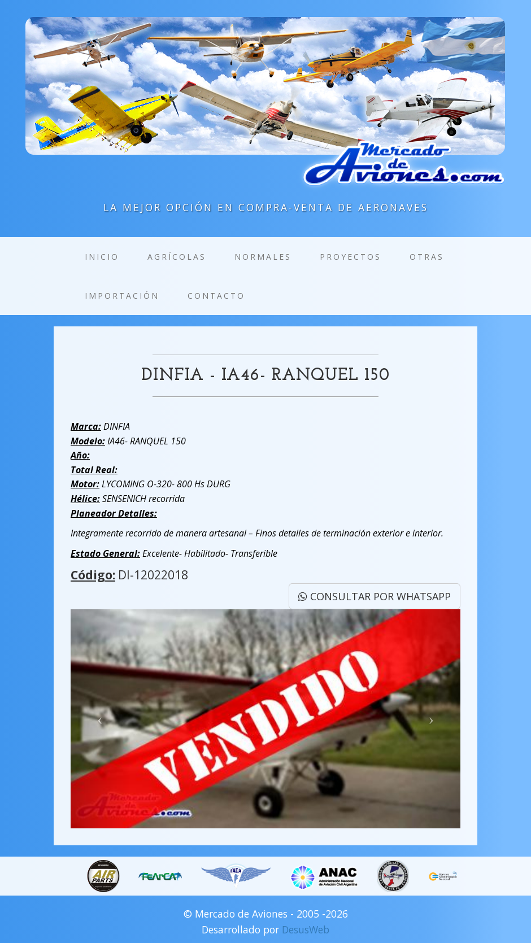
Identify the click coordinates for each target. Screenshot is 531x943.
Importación (122, 295)
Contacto (216, 295)
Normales (262, 256)
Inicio (102, 256)
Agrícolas (176, 256)
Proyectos (350, 256)
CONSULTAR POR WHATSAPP (374, 596)
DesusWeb (305, 929)
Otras (427, 256)
